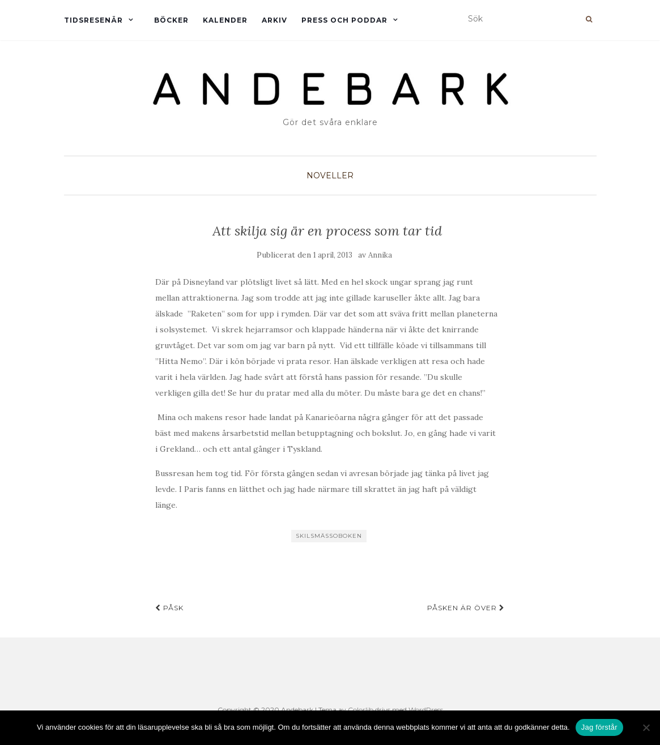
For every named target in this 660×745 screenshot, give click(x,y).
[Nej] (646, 727)
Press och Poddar (344, 20)
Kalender (225, 20)
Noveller (330, 175)
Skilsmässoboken (329, 536)
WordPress (425, 709)
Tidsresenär (93, 20)
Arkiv (274, 20)
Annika (380, 255)
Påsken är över (466, 607)
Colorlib (360, 709)
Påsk (169, 607)
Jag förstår (599, 727)
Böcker (171, 20)
